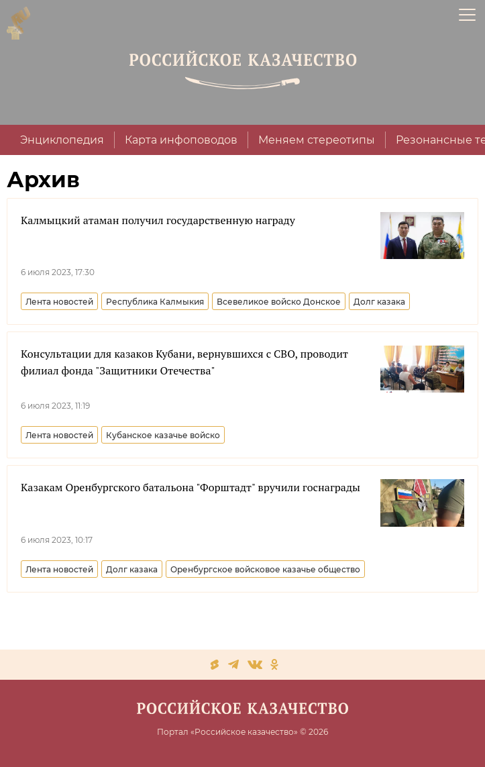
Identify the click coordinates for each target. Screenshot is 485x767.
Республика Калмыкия (155, 302)
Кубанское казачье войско (163, 435)
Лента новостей (59, 302)
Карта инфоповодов (181, 140)
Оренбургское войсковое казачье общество (265, 569)
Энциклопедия (62, 140)
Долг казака (379, 302)
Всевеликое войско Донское (279, 302)
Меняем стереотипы (316, 140)
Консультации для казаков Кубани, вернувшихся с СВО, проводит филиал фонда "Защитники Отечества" (184, 362)
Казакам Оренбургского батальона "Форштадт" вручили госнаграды (190, 487)
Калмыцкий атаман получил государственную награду (158, 220)
